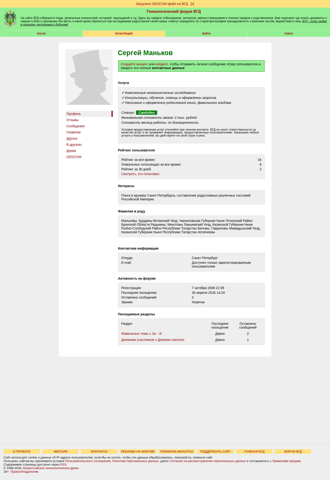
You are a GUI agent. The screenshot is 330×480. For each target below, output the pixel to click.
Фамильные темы (135, 333)
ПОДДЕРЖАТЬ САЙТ (215, 451)
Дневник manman (171, 340)
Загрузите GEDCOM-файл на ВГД (162, 4)
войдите (161, 64)
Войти (206, 33)
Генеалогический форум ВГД (174, 11)
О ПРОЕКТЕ (21, 451)
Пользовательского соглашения (88, 461)
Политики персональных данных (135, 461)
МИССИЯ (60, 451)
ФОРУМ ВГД (293, 451)
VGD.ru (41, 33)
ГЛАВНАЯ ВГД (254, 451)
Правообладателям (24, 471)
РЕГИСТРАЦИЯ (124, 33)
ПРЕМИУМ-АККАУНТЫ (176, 451)
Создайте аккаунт (134, 64)
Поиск (288, 33)
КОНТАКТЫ (99, 451)
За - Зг (157, 333)
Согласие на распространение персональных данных (207, 461)
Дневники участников (137, 340)
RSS (63, 464)
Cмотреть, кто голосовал (140, 174)
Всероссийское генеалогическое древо (51, 468)
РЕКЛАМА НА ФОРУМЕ (138, 451)
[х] (192, 4)
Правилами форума (286, 461)
